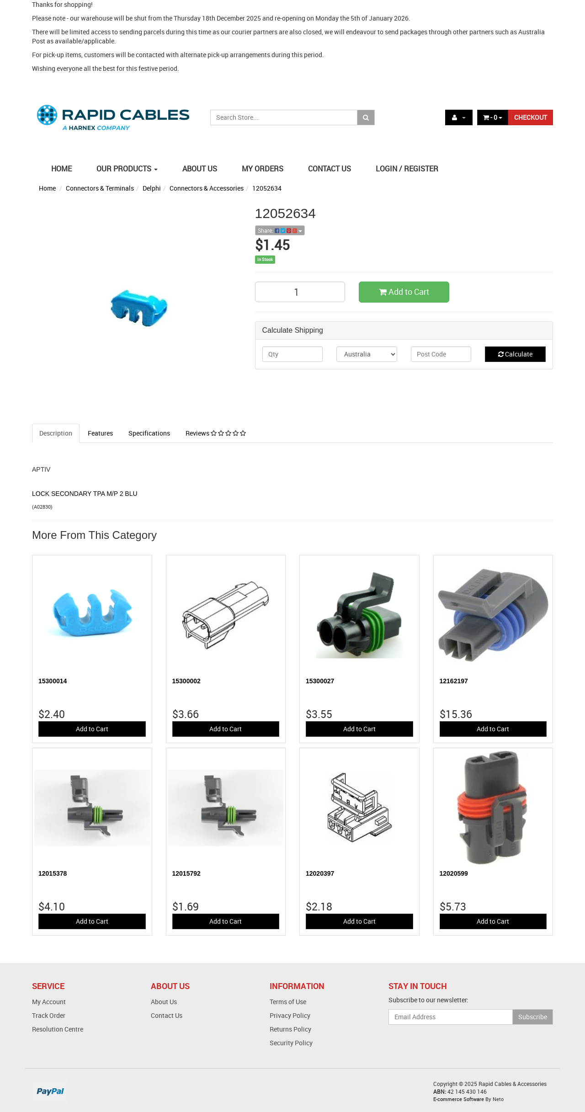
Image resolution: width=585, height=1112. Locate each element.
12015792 (186, 873)
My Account (49, 1001)
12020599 (454, 873)
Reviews (216, 433)
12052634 (267, 188)
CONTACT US (329, 169)
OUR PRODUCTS (127, 169)
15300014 (52, 681)
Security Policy (291, 1042)
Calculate (515, 354)
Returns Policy (290, 1029)
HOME (61, 169)
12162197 (454, 681)
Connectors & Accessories (207, 188)
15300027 (320, 681)
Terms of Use (288, 1001)
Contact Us (166, 1015)
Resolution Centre (57, 1029)
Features (100, 433)
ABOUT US (199, 169)
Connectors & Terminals (100, 188)
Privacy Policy (290, 1015)
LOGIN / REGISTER (407, 169)
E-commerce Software (458, 1099)
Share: (280, 230)
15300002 (186, 681)
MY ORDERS (262, 169)
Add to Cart (404, 291)
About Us (164, 1001)
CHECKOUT (530, 117)
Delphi (152, 188)
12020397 (320, 873)
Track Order (48, 1015)
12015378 (52, 873)
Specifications (149, 433)
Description (55, 433)
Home (47, 188)
